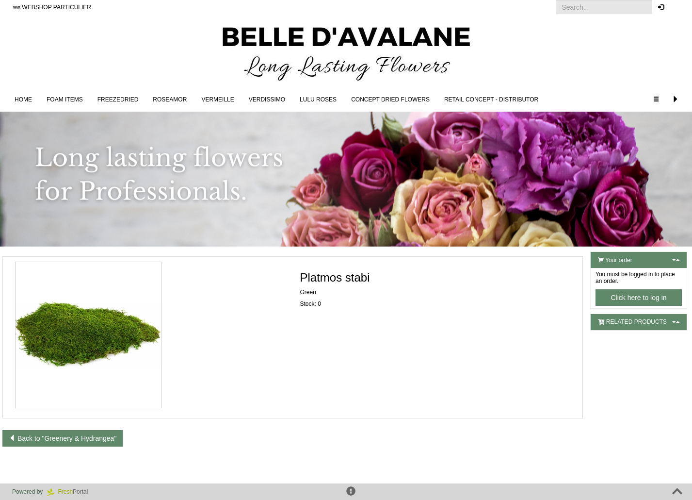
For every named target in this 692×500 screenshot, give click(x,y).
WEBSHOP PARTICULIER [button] (52, 7)
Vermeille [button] (217, 99)
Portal (71, 491)
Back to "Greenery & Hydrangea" (62, 438)
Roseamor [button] (170, 99)
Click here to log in (638, 297)
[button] (677, 7)
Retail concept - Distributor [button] (491, 99)
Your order (615, 260)
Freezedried (118, 99)
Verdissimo (267, 99)
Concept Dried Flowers (390, 99)
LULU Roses (318, 99)
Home (23, 99)
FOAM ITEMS (65, 99)
